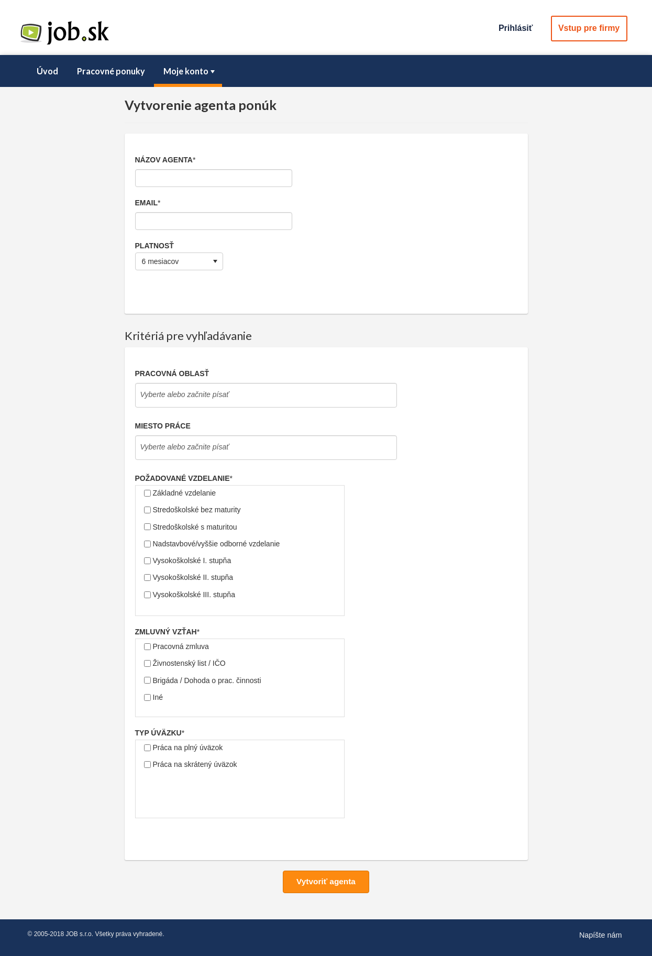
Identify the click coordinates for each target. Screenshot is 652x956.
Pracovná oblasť (172, 373)
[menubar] (326, 71)
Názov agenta (164, 160)
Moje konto (190, 71)
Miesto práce (163, 426)
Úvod (47, 71)
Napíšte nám (600, 935)
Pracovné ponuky (111, 71)
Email (146, 203)
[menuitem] (48, 71)
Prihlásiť (516, 28)
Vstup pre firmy (589, 28)
